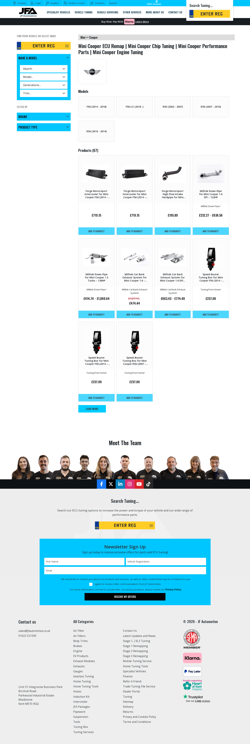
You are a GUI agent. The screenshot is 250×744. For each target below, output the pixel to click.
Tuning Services (83, 732)
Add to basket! (96, 231)
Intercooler (80, 702)
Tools (77, 722)
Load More (92, 409)
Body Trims (80, 641)
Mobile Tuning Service (138, 661)
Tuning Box (81, 727)
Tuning (128, 697)
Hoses (77, 691)
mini (82, 37)
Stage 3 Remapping (135, 656)
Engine (77, 651)
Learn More (142, 21)
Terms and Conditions (137, 722)
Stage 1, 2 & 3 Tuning (137, 641)
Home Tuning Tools (86, 686)
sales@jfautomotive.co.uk (35, 631)
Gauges (78, 671)
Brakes (77, 646)
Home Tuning (82, 681)
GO (67, 45)
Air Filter (79, 631)
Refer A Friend (132, 681)
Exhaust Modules (84, 661)
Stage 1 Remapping (135, 646)
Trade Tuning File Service (140, 686)
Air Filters (79, 636)
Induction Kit (81, 697)
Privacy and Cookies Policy (140, 717)
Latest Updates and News (140, 636)
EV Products (81, 656)
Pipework (79, 712)
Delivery (128, 707)
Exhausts (79, 666)
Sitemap (128, 702)
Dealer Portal (131, 691)
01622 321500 (27, 636)
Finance (128, 676)
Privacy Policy (173, 589)
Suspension (81, 717)
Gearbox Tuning (84, 676)
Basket (113, 3)
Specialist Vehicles (135, 671)
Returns (128, 712)
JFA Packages (81, 707)
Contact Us (130, 631)
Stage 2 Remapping (135, 651)
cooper (93, 37)
